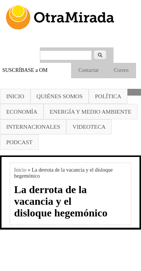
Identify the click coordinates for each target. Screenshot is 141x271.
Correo (121, 70)
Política (108, 96)
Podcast (19, 142)
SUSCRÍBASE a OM (25, 70)
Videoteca (89, 126)
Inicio (15, 96)
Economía (21, 111)
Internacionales (33, 126)
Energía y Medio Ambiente (90, 111)
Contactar (89, 70)
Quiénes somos (59, 96)
